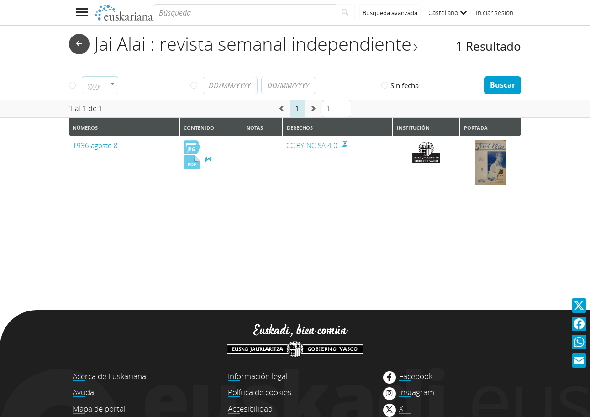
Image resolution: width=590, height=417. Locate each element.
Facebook (415, 376)
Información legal (258, 376)
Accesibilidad (250, 408)
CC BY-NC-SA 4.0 (312, 145)
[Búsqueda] (244, 12)
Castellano (447, 12)
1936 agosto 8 (95, 145)
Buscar (502, 85)
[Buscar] (345, 12)
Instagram (416, 392)
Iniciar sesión (494, 12)
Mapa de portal (99, 408)
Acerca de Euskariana (109, 376)
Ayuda (83, 392)
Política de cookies (259, 392)
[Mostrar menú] (81, 12)
